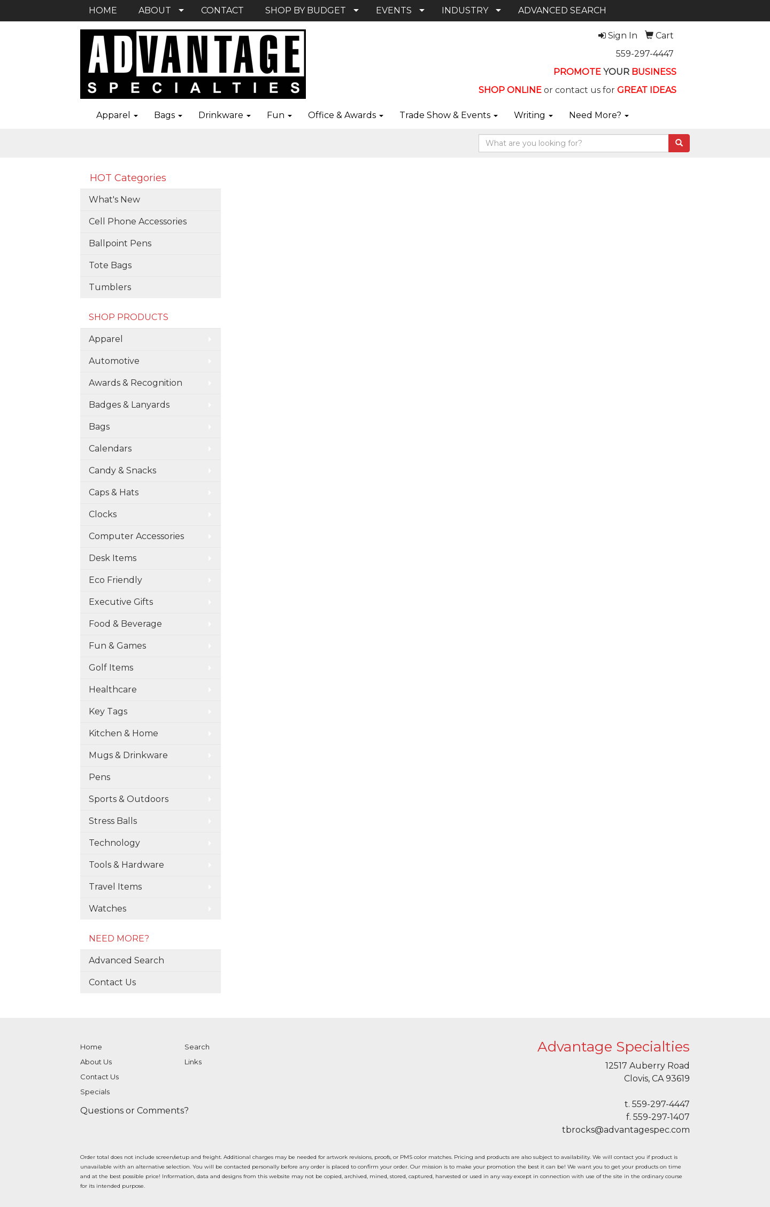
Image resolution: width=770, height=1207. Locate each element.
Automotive (114, 361)
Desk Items (112, 558)
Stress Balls (113, 821)
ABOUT (154, 10)
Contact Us (112, 982)
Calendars (110, 448)
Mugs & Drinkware (128, 755)
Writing (533, 115)
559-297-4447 (645, 54)
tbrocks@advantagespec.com (626, 1130)
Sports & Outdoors (128, 799)
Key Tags (108, 711)
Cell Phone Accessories (138, 221)
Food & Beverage (125, 624)
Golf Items (111, 668)
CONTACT (222, 10)
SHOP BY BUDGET (305, 10)
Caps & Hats (113, 492)
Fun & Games (117, 646)
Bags (168, 115)
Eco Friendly (115, 580)
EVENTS (394, 10)
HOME (103, 10)
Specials (95, 1091)
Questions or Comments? (134, 1110)
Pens (99, 777)
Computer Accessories (136, 536)
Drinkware (224, 115)
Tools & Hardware (126, 865)
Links (193, 1061)
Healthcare (113, 689)
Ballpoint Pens (120, 243)
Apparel (117, 115)
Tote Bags (110, 265)
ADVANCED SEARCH (562, 10)
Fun (279, 115)
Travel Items (115, 887)
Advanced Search (126, 960)
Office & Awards (345, 115)
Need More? (599, 115)
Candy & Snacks (122, 470)
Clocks (103, 514)
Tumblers (110, 287)
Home (91, 1046)
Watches (107, 909)
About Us (96, 1061)
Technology (114, 843)
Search (197, 1046)
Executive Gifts (121, 602)
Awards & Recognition (135, 383)
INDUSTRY (465, 10)
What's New (114, 199)
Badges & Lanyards (129, 405)
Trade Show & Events (448, 115)
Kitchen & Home (123, 733)
